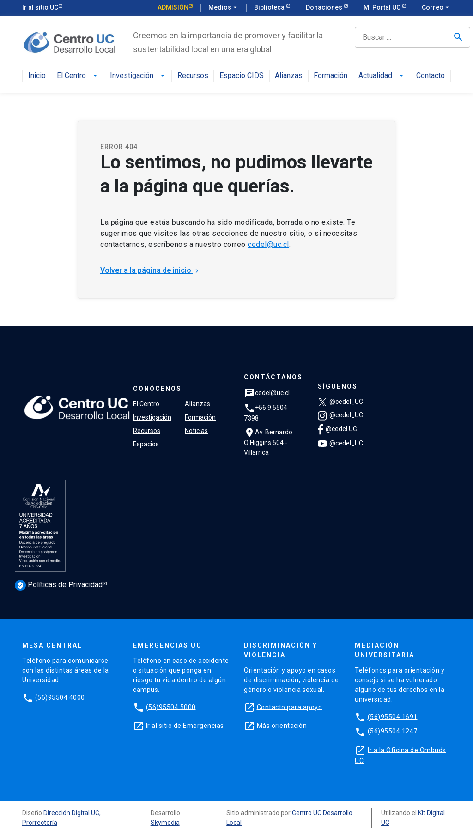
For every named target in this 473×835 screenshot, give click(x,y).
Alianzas (289, 76)
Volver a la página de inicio (150, 270)
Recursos (192, 76)
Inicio (37, 76)
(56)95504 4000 (60, 697)
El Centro (78, 76)
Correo (436, 8)
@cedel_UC (340, 401)
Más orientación (282, 725)
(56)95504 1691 (393, 716)
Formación (330, 76)
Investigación (138, 76)
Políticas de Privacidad (59, 584)
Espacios (146, 444)
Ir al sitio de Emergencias (185, 725)
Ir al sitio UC (40, 7)
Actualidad (381, 76)
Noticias (196, 430)
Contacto (430, 76)
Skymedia (165, 822)
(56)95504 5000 (171, 706)
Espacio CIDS (241, 76)
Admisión (173, 7)
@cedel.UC (337, 429)
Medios (223, 8)
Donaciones (325, 7)
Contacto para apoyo (289, 706)
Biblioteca (270, 7)
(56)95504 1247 (393, 731)
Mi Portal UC (383, 7)
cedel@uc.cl (268, 244)
